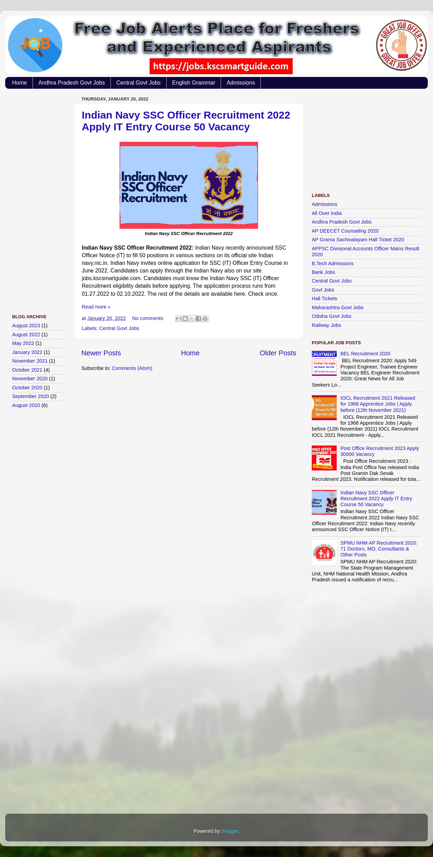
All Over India (327, 213)
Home (19, 83)
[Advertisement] (40, 198)
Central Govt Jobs (138, 83)
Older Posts (278, 353)
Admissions (241, 83)
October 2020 (27, 387)
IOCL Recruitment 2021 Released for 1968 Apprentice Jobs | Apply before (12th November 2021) (378, 404)
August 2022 (26, 334)
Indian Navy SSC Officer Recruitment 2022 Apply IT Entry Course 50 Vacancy (186, 120)
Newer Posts (101, 353)
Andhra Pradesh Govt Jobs (71, 83)
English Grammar (193, 83)
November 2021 (29, 361)
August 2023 (26, 325)
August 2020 (26, 405)
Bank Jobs (323, 272)
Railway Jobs (326, 325)
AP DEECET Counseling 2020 (345, 231)
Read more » (96, 307)
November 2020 (29, 378)
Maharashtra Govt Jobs (338, 307)
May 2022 (23, 343)
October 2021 (27, 370)
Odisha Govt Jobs (331, 316)
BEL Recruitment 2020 (365, 353)
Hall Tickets (324, 298)
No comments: (149, 318)
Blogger (229, 831)
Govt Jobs (323, 290)
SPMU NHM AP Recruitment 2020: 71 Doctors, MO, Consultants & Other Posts (379, 549)
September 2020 (30, 396)
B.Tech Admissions (333, 263)
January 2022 (27, 352)
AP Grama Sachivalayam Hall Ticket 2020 (358, 239)
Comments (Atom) (132, 368)
